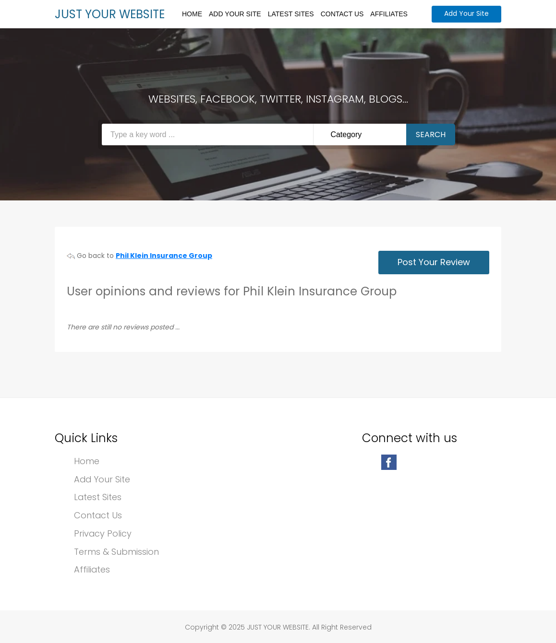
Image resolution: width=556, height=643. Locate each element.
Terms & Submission (116, 552)
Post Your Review (434, 262)
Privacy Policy (103, 534)
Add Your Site (235, 14)
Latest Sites (291, 14)
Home (192, 14)
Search (431, 134)
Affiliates (389, 14)
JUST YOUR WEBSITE (110, 14)
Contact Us (342, 14)
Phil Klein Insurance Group (164, 255)
